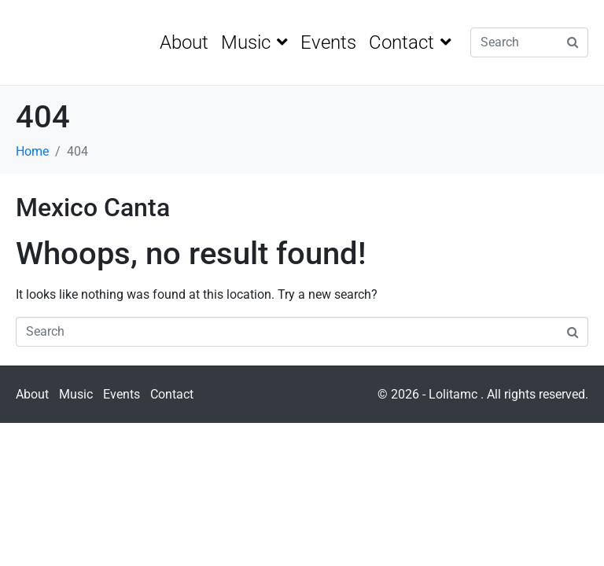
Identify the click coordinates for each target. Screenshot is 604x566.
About (184, 42)
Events (328, 42)
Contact (410, 42)
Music (254, 42)
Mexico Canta (93, 207)
